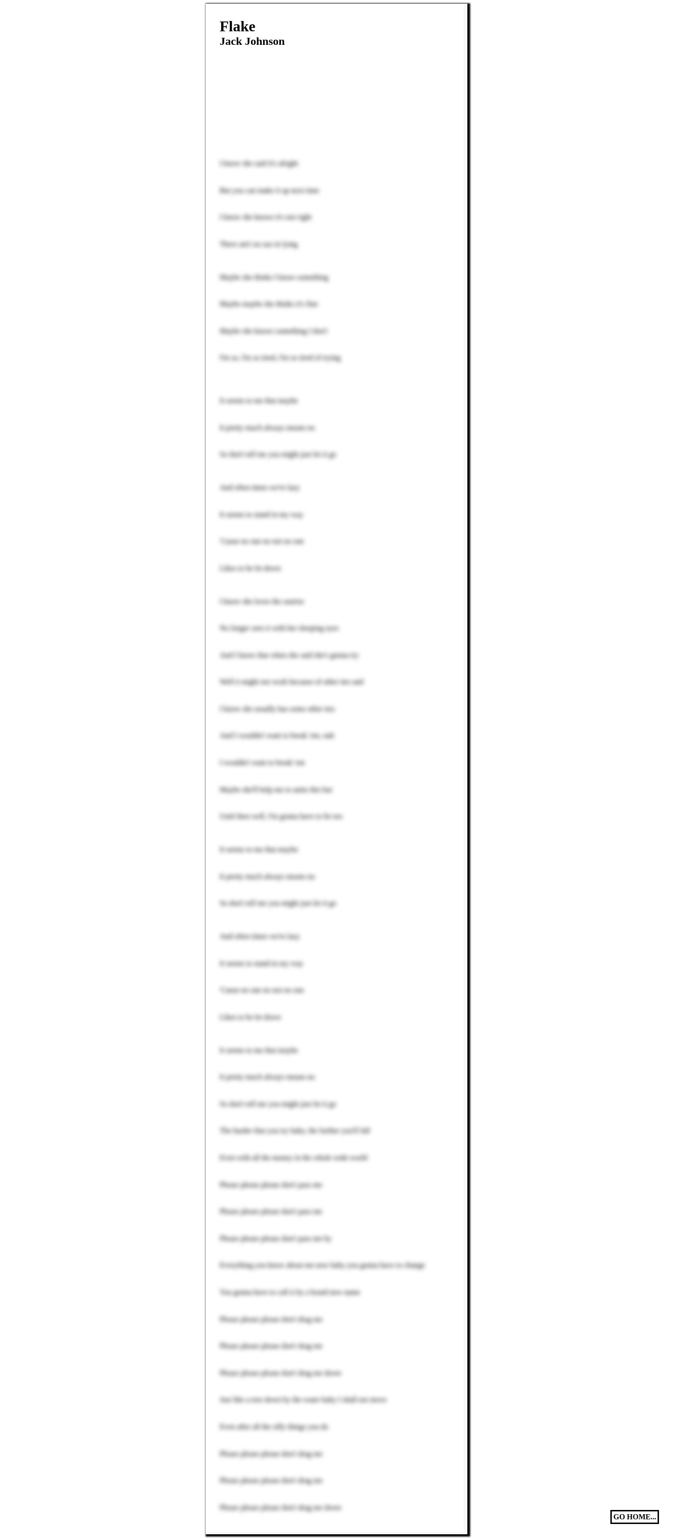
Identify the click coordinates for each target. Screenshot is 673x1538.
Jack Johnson (252, 41)
